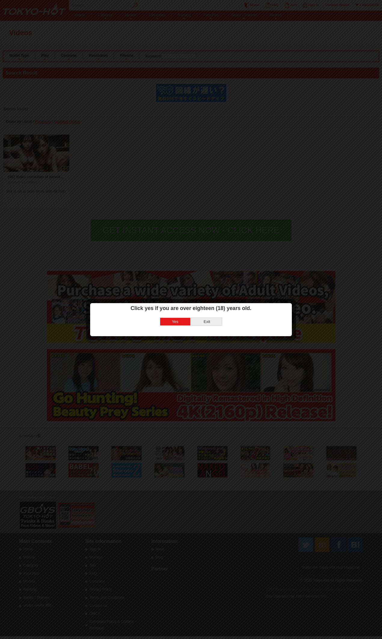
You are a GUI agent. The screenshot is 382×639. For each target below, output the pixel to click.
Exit (206, 304)
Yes (175, 304)
